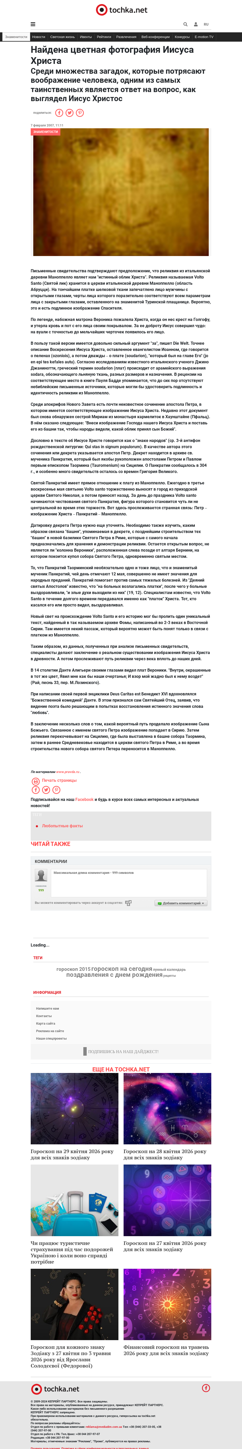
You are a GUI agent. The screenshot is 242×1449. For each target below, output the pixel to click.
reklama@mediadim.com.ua (104, 1427)
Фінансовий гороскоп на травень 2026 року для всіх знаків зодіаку (166, 1350)
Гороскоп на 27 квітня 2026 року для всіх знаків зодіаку (165, 1246)
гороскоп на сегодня (121, 968)
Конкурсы (182, 37)
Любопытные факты (62, 825)
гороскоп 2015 (74, 969)
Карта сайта (45, 1023)
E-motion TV (204, 37)
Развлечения (126, 37)
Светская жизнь (62, 37)
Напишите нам (47, 1008)
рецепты (169, 976)
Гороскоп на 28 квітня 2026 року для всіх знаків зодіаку (165, 1154)
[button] (196, 24)
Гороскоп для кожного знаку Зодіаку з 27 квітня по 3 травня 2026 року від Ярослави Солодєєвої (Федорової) (71, 1356)
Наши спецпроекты (51, 1038)
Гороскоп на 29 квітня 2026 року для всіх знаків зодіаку (72, 1154)
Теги (38, 958)
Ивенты (86, 37)
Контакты (44, 1016)
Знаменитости (16, 37)
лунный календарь (169, 970)
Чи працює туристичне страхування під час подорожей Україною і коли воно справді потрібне (72, 1252)
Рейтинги (104, 37)
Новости (38, 37)
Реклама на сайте (50, 1031)
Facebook (84, 799)
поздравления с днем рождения (114, 974)
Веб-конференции (156, 37)
